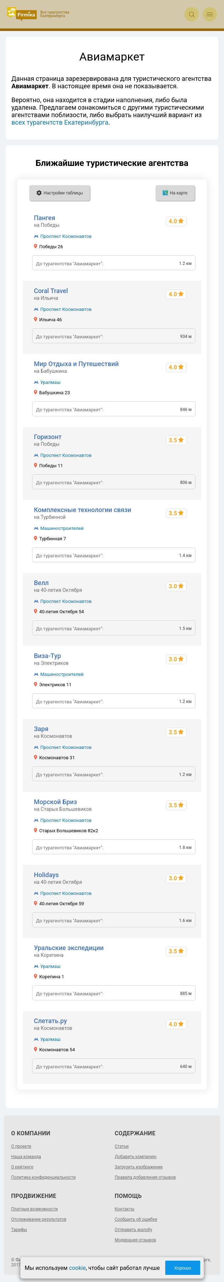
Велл (41, 583)
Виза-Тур (47, 656)
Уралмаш (50, 382)
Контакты (124, 1209)
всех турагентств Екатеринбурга (59, 122)
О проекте (21, 1146)
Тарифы (19, 1229)
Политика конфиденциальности (43, 1177)
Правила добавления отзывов (145, 1177)
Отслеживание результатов (38, 1219)
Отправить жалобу (133, 1229)
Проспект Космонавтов (66, 236)
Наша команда (26, 1156)
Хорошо (182, 1268)
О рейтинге (22, 1166)
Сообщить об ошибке (136, 1219)
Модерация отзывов (135, 1239)
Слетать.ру (50, 1021)
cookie (77, 1268)
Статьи (122, 1146)
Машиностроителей (61, 528)
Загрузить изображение (139, 1166)
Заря (41, 729)
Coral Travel (51, 291)
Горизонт (48, 437)
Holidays (46, 875)
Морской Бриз (55, 802)
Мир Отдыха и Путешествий (76, 364)
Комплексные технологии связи (82, 510)
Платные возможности (34, 1209)
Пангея (44, 218)
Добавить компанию (136, 1156)
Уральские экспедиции (69, 948)
